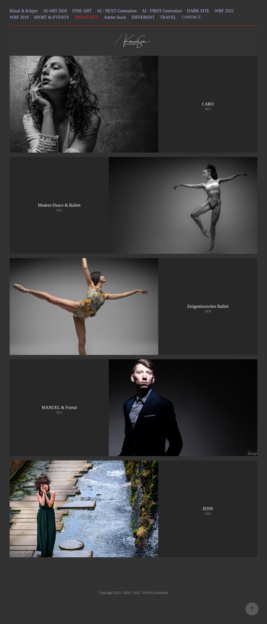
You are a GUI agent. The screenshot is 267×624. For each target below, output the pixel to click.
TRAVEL (168, 17)
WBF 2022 (224, 10)
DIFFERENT (143, 17)
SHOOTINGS (86, 17)
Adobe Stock (115, 17)
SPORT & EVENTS (51, 17)
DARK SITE (198, 10)
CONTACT (191, 17)
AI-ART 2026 (55, 10)
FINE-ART (82, 10)
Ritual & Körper (24, 10)
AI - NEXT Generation (117, 10)
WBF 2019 (19, 17)
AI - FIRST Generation (162, 10)
